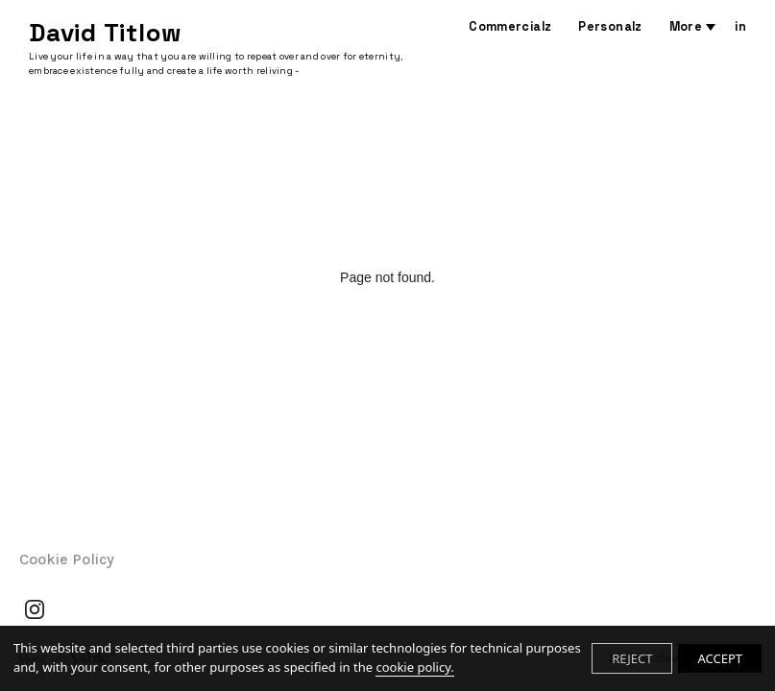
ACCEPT (719, 658)
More (686, 27)
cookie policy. (414, 667)
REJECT (632, 658)
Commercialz (510, 27)
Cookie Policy (66, 559)
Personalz (610, 27)
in (740, 27)
